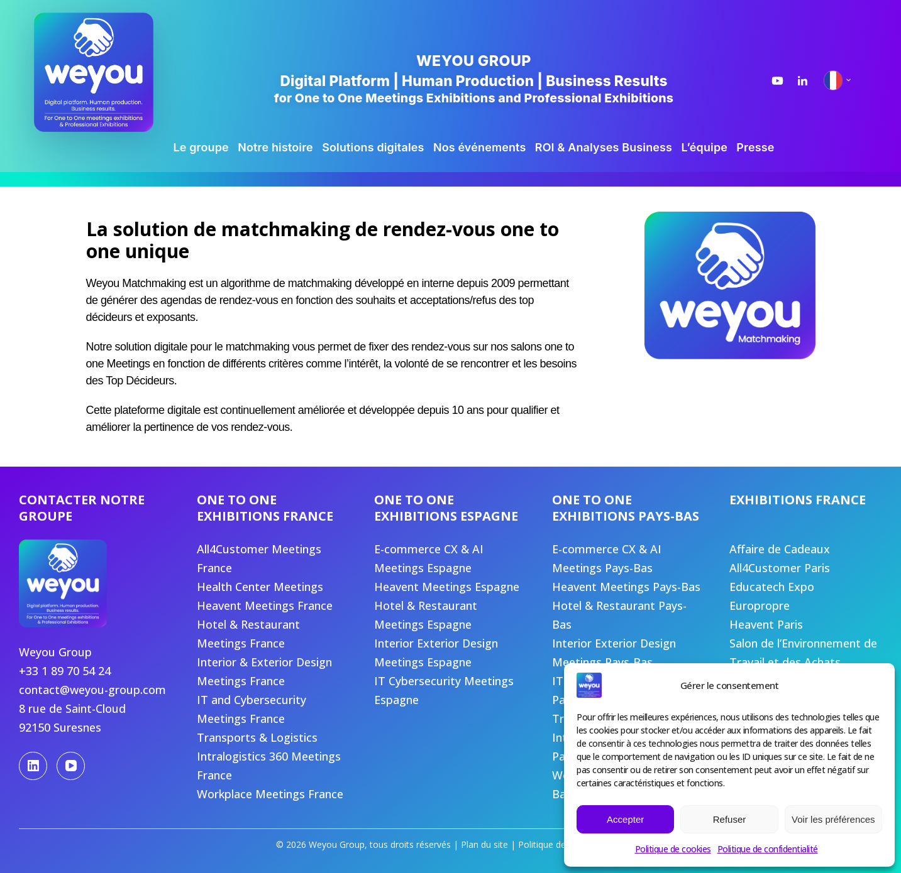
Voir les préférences (833, 819)
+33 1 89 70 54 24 (65, 670)
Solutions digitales (373, 147)
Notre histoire (275, 147)
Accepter (625, 819)
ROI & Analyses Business (603, 147)
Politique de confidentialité (767, 849)
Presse (755, 147)
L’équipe (704, 147)
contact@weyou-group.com (92, 689)
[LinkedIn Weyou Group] (802, 80)
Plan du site (484, 844)
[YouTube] (71, 766)
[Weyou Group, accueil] (112, 72)
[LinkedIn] (33, 766)
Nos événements (479, 147)
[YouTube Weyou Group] (777, 80)
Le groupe (200, 147)
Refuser (729, 819)
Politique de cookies (673, 849)
